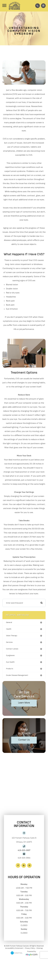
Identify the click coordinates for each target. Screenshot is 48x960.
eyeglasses (10, 655)
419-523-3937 (24, 850)
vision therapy (11, 636)
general (9, 622)
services (9, 642)
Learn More (24, 702)
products (9, 669)
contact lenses (12, 649)
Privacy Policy (30, 948)
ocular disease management (17, 675)
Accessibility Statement (14, 948)
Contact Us (24, 739)
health (8, 629)
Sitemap (39, 948)
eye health (10, 662)
